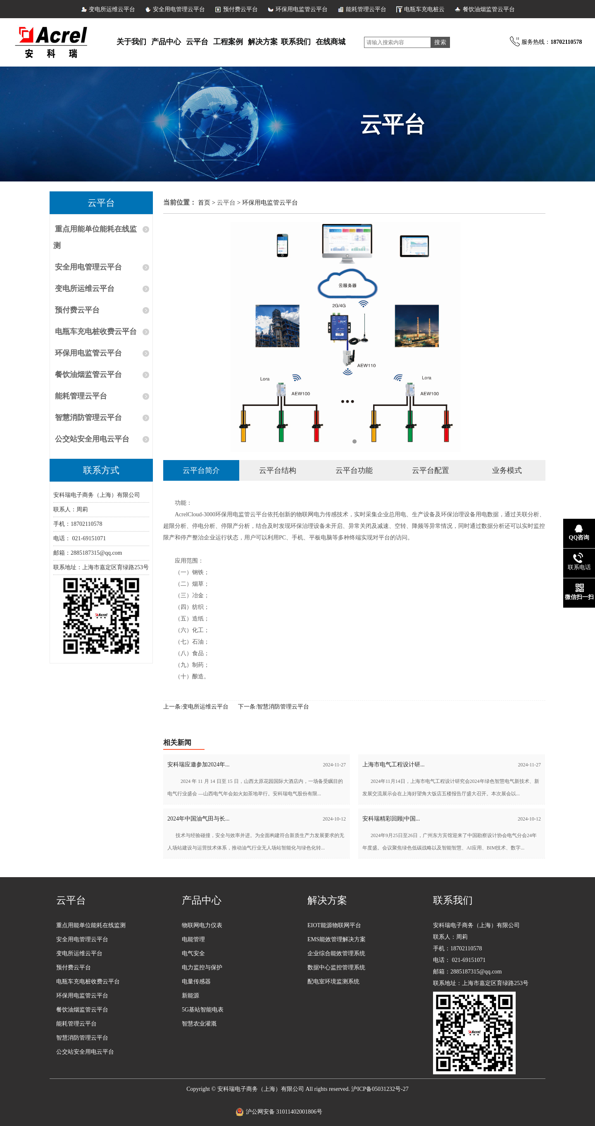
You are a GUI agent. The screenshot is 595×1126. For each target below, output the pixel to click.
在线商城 (330, 42)
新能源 (190, 995)
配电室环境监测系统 (333, 981)
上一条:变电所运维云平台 (195, 707)
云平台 (197, 42)
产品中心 (166, 42)
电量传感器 (196, 981)
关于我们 (131, 42)
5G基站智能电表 (203, 1010)
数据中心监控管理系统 (336, 967)
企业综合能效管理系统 (336, 953)
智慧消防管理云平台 (88, 417)
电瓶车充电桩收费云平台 (96, 331)
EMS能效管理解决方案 (336, 939)
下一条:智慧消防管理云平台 (273, 707)
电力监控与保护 (202, 967)
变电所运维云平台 (112, 9)
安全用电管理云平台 (179, 9)
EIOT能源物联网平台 (334, 925)
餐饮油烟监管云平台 (489, 9)
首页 (205, 202)
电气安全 (193, 953)
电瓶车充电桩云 (424, 9)
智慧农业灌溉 (199, 1024)
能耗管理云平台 (366, 9)
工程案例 (228, 42)
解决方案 (263, 42)
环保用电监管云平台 (302, 9)
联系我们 (296, 42)
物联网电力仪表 (202, 925)
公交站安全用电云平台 (92, 439)
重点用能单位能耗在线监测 (95, 237)
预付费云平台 (240, 9)
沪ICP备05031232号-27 (379, 1089)
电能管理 (193, 939)
